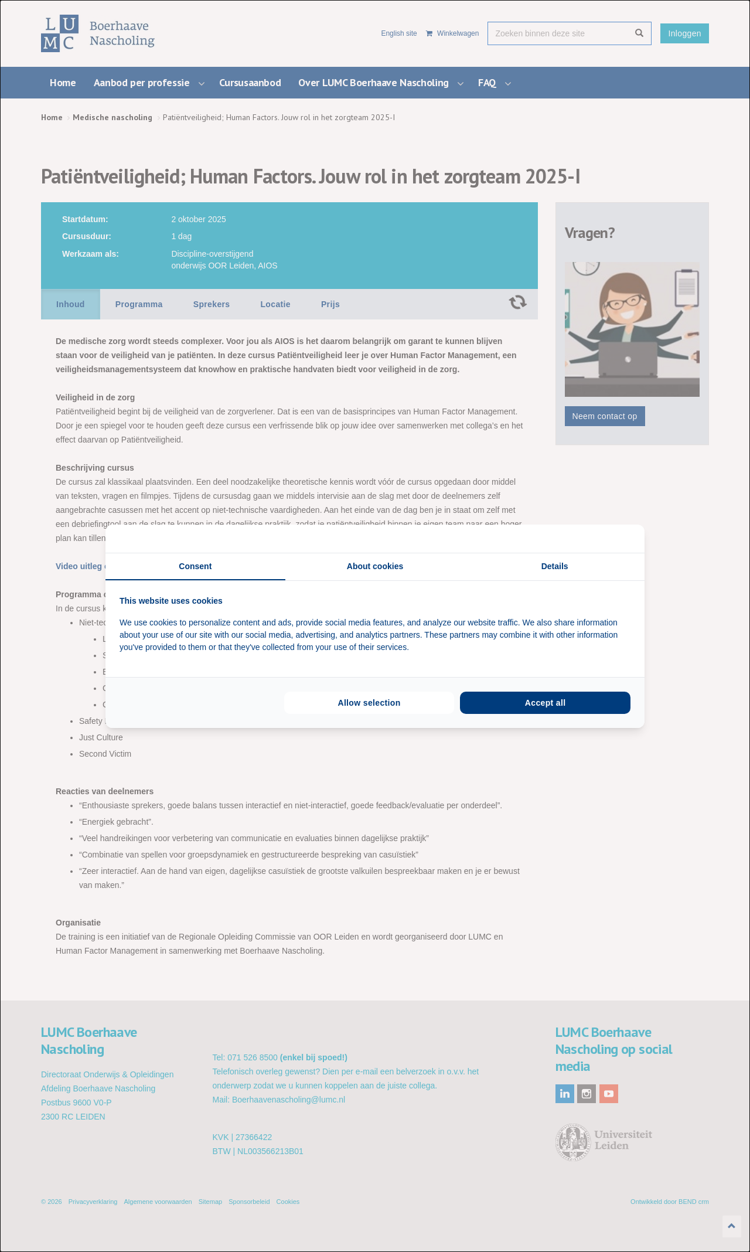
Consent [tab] (195, 566)
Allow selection (369, 702)
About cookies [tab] (375, 566)
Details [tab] (554, 566)
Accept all (545, 702)
